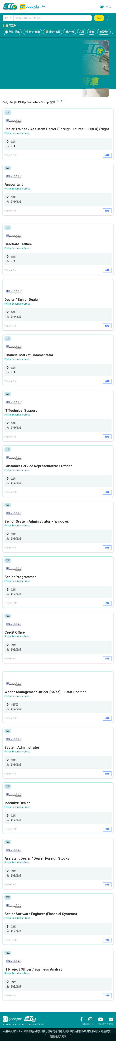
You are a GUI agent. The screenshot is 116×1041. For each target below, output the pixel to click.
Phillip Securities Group (17, 133)
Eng (44, 6)
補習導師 (103, 31)
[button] (8, 18)
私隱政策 (81, 1031)
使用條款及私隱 (105, 1024)
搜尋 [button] (99, 18)
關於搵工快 (88, 1024)
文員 (81, 31)
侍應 (69, 32)
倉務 (91, 31)
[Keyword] (52, 18)
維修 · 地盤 (52, 32)
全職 (107, 155)
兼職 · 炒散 (12, 32)
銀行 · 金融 (32, 32)
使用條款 (94, 1031)
